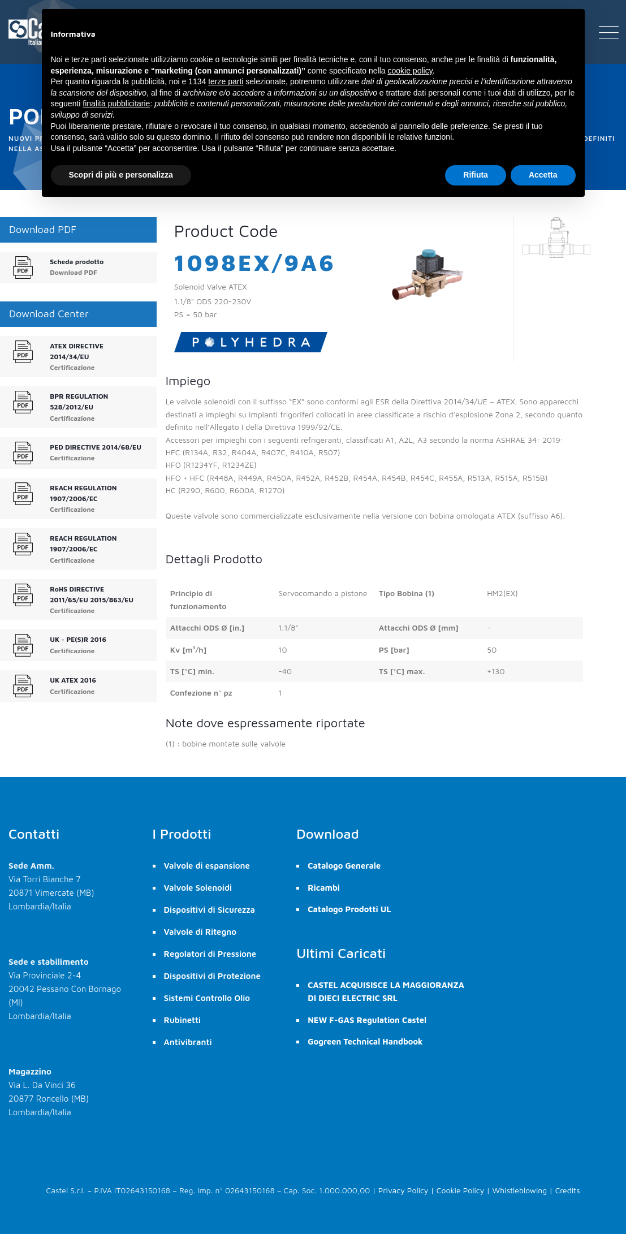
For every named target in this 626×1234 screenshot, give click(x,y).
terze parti (225, 81)
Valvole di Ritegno (200, 932)
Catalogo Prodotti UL (349, 909)
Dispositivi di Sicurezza (209, 909)
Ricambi (324, 887)
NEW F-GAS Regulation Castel (367, 1020)
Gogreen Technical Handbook (365, 1041)
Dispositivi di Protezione (212, 976)
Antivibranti (188, 1042)
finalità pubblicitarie (116, 103)
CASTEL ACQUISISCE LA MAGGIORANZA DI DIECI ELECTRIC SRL (386, 991)
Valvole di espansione (207, 865)
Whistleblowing (520, 1190)
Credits (567, 1190)
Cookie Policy (460, 1190)
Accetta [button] (543, 174)
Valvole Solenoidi (198, 887)
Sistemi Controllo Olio (207, 998)
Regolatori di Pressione (210, 954)
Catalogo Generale (344, 865)
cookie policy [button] (409, 70)
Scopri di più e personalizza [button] (121, 174)
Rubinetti (182, 1020)
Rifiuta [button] (475, 174)
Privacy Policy (403, 1190)
